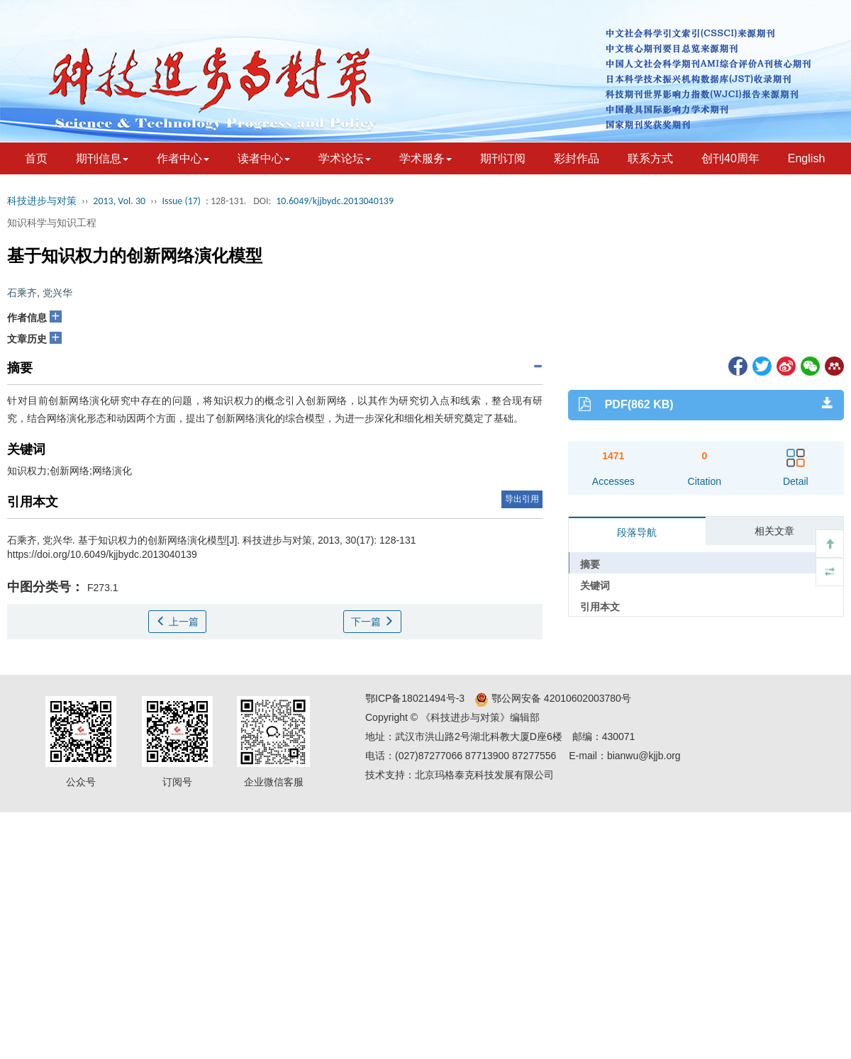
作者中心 (183, 158)
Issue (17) (181, 201)
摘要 (590, 564)
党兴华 (57, 292)
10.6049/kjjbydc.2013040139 (335, 201)
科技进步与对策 (42, 201)
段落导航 (637, 532)
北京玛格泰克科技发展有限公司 (484, 774)
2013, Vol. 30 (119, 201)
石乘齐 (22, 292)
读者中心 (264, 158)
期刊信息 (102, 158)
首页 (36, 158)
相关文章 (774, 531)
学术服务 (425, 158)
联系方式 (650, 158)
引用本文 (600, 606)
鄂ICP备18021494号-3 (415, 698)
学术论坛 (344, 158)
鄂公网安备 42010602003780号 (552, 698)
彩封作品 (576, 158)
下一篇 (372, 621)
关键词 (595, 585)
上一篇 (177, 621)
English (806, 158)
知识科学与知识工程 (51, 222)
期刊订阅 (502, 158)
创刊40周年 (730, 158)
